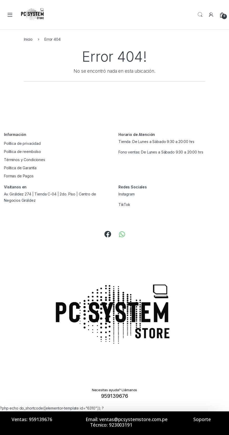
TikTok (124, 204)
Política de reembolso (22, 151)
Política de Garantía (20, 168)
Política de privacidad (22, 143)
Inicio (28, 39)
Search (200, 15)
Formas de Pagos (19, 176)
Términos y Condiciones (24, 159)
